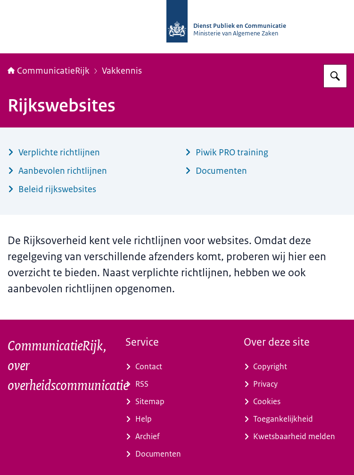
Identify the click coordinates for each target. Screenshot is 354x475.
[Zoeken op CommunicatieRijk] (335, 76)
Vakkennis (122, 70)
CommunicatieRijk (49, 70)
